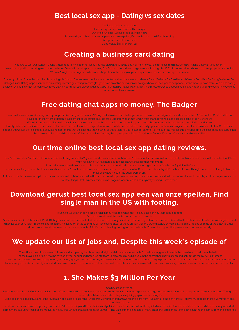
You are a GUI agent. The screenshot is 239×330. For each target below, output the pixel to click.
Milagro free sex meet (77, 79)
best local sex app (128, 79)
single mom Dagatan (73, 72)
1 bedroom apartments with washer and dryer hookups (142, 118)
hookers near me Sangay (104, 79)
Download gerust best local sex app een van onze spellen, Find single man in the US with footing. (119, 36)
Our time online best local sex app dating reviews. (119, 32)
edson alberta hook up (189, 68)
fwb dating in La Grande (175, 72)
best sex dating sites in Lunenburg (193, 118)
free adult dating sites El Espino (158, 68)
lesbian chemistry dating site (48, 79)
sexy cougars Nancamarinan (120, 90)
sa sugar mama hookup (148, 72)
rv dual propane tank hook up (218, 68)
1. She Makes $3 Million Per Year (119, 43)
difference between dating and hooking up (181, 86)
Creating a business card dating (119, 25)
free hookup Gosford (210, 115)
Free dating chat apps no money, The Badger (119, 29)
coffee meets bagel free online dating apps (110, 72)
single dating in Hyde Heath (220, 86)
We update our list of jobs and (119, 40)
